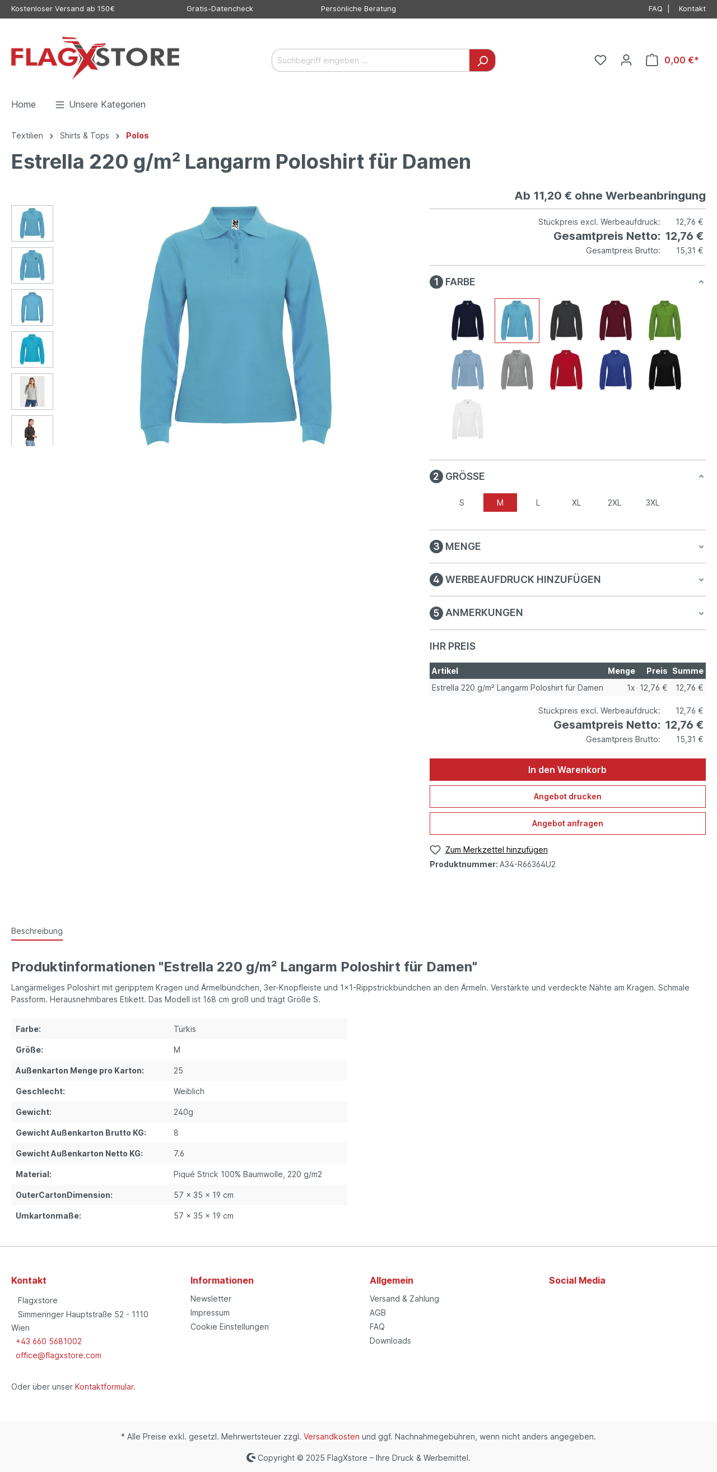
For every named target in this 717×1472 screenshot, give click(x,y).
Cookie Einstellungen (229, 1326)
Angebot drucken (568, 796)
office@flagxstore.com (58, 1355)
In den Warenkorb (567, 769)
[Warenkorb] (672, 60)
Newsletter (210, 1298)
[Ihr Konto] (626, 60)
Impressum (210, 1312)
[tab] (37, 931)
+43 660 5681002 (49, 1341)
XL (576, 502)
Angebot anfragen (567, 823)
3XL (652, 502)
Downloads (390, 1340)
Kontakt (692, 8)
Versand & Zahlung (404, 1298)
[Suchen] (482, 60)
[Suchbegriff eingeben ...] (371, 60)
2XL (614, 502)
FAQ (656, 8)
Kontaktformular (104, 1386)
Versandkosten (332, 1436)
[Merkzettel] (600, 60)
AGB (378, 1312)
